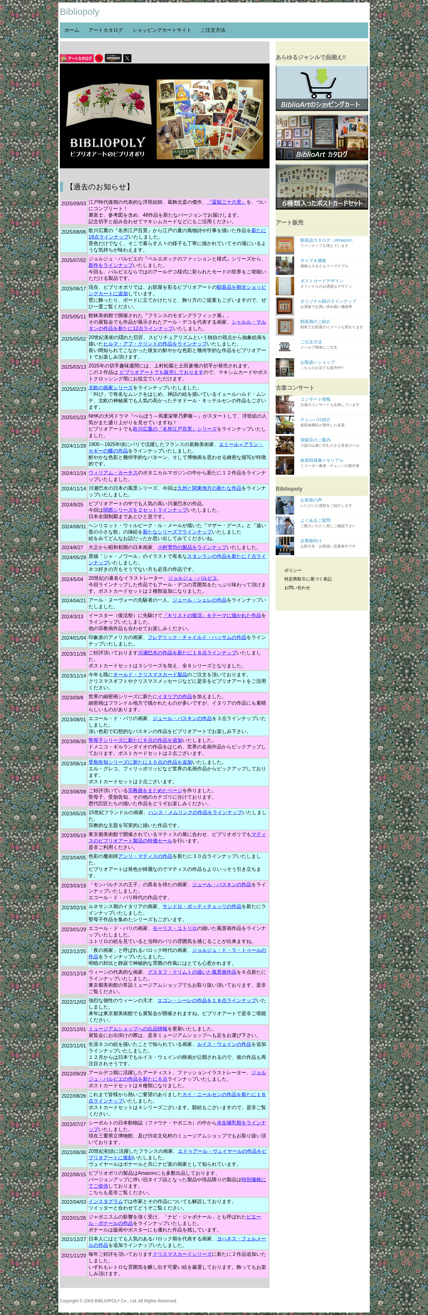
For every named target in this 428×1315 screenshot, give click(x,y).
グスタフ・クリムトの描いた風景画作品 (192, 972)
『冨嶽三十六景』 (226, 202)
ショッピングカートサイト (161, 30)
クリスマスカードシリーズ (182, 1254)
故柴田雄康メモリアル (333, 463)
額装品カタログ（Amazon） (333, 243)
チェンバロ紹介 (333, 422)
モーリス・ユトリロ (175, 928)
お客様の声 (333, 503)
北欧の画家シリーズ (110, 387)
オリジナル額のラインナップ (333, 304)
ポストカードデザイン (333, 283)
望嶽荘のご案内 (333, 442)
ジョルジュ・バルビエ (192, 578)
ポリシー (289, 570)
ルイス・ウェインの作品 (224, 1044)
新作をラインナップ (110, 265)
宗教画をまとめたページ (155, 790)
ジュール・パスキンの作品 (182, 718)
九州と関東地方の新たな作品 (209, 488)
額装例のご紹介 (333, 324)
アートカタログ (105, 30)
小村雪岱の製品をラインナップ (192, 547)
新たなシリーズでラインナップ (177, 532)
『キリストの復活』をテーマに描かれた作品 (212, 615)
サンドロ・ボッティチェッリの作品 (202, 906)
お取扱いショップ (333, 365)
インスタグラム (105, 1201)
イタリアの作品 (175, 696)
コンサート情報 (333, 402)
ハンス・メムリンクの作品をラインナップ (195, 812)
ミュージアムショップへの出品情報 (127, 1028)
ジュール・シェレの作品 (199, 600)
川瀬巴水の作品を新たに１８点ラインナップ (187, 652)
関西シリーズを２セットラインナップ (145, 510)
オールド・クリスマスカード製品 (150, 674)
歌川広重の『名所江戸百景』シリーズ (175, 429)
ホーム (71, 30)
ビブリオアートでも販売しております (160, 372)
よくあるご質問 (333, 523)
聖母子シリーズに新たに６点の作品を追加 (135, 740)
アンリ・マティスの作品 (145, 856)
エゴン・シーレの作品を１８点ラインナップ (207, 1000)
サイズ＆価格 (333, 263)
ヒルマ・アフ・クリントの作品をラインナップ (155, 343)
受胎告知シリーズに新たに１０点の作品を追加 (140, 762)
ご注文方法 (213, 30)
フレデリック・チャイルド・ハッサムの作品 (197, 637)
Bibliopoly (79, 11)
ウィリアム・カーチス (113, 472)
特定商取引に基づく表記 (304, 578)
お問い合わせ (293, 587)
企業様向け (333, 543)
